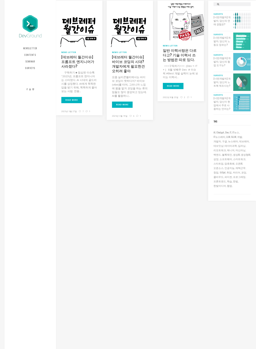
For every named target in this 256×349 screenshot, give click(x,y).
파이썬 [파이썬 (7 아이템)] (228, 177)
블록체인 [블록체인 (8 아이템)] (227, 154)
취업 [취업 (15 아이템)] (229, 172)
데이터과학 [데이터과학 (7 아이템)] (231, 145)
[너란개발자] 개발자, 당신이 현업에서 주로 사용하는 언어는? (222, 103)
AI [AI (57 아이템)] (214, 132)
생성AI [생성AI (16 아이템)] (236, 154)
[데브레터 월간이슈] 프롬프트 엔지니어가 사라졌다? (77, 61)
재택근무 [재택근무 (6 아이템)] (241, 168)
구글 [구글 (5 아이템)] (224, 141)
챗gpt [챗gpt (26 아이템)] (223, 172)
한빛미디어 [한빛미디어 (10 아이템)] (220, 185)
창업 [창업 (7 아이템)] (216, 172)
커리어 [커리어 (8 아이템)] (236, 172)
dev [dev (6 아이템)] (227, 132)
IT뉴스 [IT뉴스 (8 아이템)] (235, 132)
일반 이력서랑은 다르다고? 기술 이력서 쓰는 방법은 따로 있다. (180, 54)
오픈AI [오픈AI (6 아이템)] (239, 163)
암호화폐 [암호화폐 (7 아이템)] (229, 163)
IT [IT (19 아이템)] (230, 132)
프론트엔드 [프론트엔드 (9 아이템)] (220, 181)
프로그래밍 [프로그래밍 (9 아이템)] (239, 177)
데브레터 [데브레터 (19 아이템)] (244, 141)
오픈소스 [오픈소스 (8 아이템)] (218, 168)
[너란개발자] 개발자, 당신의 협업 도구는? (222, 61)
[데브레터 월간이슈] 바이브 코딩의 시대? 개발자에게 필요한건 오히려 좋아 (128, 63)
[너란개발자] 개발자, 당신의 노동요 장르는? (222, 41)
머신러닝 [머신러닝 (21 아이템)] (241, 150)
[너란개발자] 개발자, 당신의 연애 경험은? (222, 20)
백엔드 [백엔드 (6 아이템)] (217, 154)
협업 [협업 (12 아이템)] (229, 185)
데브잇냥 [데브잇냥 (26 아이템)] (218, 145)
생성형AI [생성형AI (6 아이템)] (245, 154)
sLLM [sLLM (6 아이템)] (233, 137)
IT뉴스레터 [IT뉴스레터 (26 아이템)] (219, 137)
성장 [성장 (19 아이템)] (216, 159)
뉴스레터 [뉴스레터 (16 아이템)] (233, 141)
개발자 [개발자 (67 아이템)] (217, 141)
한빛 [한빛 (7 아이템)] (235, 181)
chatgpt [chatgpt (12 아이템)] (220, 132)
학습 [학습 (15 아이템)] (229, 181)
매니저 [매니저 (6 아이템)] (230, 150)
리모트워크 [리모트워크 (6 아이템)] (220, 150)
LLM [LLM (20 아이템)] (228, 137)
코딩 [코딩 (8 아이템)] (243, 172)
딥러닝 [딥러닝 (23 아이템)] (242, 145)
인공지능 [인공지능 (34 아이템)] (229, 168)
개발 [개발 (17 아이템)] (239, 137)
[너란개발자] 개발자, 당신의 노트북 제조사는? (222, 82)
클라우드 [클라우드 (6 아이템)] (218, 177)
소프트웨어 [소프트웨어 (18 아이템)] (226, 159)
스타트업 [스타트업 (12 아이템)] (218, 163)
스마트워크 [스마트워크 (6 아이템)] (239, 159)
